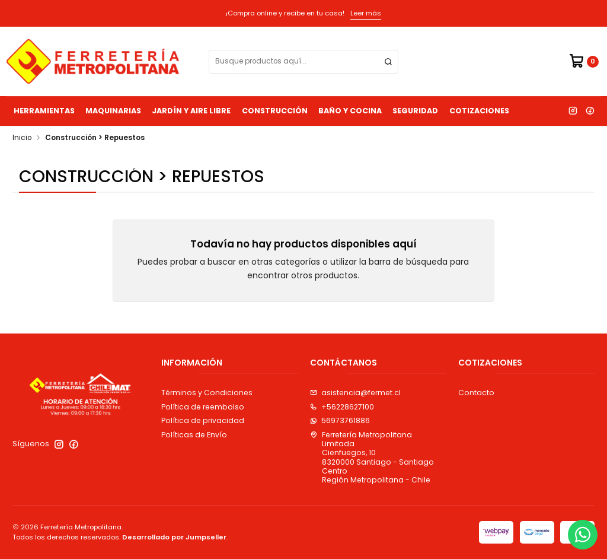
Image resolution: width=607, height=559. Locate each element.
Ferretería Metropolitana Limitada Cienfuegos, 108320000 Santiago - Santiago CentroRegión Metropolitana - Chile (372, 457)
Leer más (365, 13)
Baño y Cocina (350, 111)
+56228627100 (342, 407)
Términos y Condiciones (207, 393)
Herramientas (44, 111)
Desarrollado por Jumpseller (174, 537)
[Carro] (583, 61)
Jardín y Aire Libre (191, 111)
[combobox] (303, 62)
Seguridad (415, 111)
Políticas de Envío (194, 435)
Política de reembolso (202, 407)
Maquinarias (113, 111)
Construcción (275, 111)
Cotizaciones (479, 111)
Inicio (21, 138)
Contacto (476, 393)
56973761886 (340, 420)
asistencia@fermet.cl (355, 393)
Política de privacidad (202, 420)
